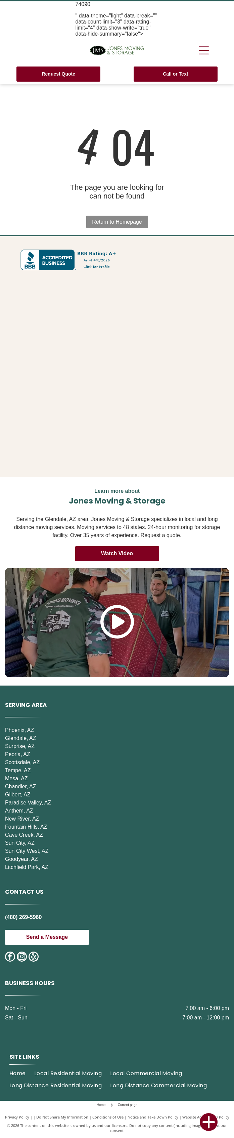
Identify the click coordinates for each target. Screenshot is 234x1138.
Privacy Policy (17, 1117)
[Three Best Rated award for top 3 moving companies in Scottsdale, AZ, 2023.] (61, 298)
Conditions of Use (108, 1117)
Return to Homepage (117, 222)
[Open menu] (204, 50)
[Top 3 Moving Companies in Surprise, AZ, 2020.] (173, 336)
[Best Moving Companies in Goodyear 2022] (61, 450)
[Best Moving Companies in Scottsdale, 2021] (61, 412)
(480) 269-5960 (23, 917)
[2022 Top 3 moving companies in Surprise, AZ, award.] (173, 374)
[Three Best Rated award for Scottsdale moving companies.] (173, 298)
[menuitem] (21, 1073)
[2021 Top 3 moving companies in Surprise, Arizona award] (61, 374)
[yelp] (34, 957)
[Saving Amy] (173, 450)
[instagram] (22, 957)
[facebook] (10, 957)
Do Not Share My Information (62, 1117)
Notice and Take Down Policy (153, 1117)
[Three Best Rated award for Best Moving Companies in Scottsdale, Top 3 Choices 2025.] (61, 336)
